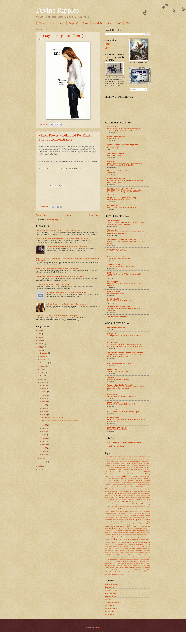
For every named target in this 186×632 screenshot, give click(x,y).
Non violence (143, 528)
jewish (137, 513)
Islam (118, 508)
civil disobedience (117, 478)
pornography (136, 539)
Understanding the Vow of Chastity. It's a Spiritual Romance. (66, 304)
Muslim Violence (110, 596)
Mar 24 (44, 405)
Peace (106, 532)
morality (128, 526)
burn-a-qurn (116, 465)
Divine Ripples (57, 10)
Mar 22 (44, 411)
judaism (107, 515)
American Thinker (113, 264)
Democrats (130, 484)
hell (115, 501)
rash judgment (146, 546)
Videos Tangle (109, 611)
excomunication (138, 491)
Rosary (131, 552)
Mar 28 (44, 392)
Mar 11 (44, 438)
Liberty (142, 517)
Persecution (116, 532)
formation (147, 493)
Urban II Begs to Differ (114, 155)
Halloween (135, 497)
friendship (125, 495)
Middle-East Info (110, 593)
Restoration (147, 550)
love (139, 520)
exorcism (147, 491)
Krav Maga (143, 515)
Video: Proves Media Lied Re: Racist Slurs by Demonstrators (65, 137)
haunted (107, 499)
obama (120, 530)
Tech (106, 567)
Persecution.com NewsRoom (117, 427)
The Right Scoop (113, 230)
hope (116, 504)
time (143, 567)
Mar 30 (44, 388)
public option (108, 546)
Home (42, 23)
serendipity (108, 559)
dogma (122, 487)
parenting (135, 530)
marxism (143, 522)
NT (111, 530)
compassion (108, 480)
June (42, 373)
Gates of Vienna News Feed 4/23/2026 (119, 364)
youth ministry (120, 574)
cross (134, 482)
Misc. (128, 23)
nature (132, 528)
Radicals (139, 546)
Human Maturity (123, 504)
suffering (130, 565)
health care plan (133, 499)
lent (121, 517)
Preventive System (125, 542)
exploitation (108, 493)
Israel (118, 23)
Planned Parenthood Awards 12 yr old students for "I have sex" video (60, 276)
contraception (116, 482)
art (149, 461)
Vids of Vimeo (109, 614)
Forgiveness (140, 493)
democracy (122, 484)
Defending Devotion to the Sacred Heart (120, 199)
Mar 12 (44, 435)
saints (142, 553)
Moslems (134, 526)
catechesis (141, 465)
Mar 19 (44, 428)
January (43, 462)
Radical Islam (132, 546)
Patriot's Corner (113, 402)
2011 (40, 347)
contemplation (108, 482)
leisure (117, 517)
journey (145, 513)
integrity (135, 506)
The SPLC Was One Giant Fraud (117, 371)
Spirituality (129, 563)
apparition (137, 461)
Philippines (132, 532)
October (43, 359)
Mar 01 (44, 454)
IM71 (142, 504)
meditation (119, 524)
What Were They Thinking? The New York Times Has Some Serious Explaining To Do (124, 355)
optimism (124, 530)
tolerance (147, 567)
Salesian (147, 552)
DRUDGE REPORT (111, 590)
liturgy (135, 520)
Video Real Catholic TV (113, 608)
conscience (138, 480)
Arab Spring (144, 461)
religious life (124, 550)
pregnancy (108, 542)
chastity (123, 474)
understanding (124, 570)
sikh (146, 559)
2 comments (44, 124)
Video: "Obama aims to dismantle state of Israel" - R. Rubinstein (57, 268)
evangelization (124, 491)
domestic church (129, 487)
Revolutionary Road (116, 552)
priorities (140, 542)
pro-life (147, 542)
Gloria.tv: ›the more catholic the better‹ (121, 188)
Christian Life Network (112, 584)
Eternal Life (133, 489)
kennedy (127, 515)
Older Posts (94, 215)
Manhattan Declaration (111, 522)
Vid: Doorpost (109, 605)
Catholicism (113, 472)
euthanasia (115, 491)
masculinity (108, 524)
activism (134, 459)
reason (117, 548)
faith (113, 493)
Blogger (97, 627)
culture (144, 482)
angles (112, 461)
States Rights (113, 565)
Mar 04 (44, 448)
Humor (138, 504)
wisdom (130, 572)
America (107, 461)
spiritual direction (135, 561)
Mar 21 (44, 415)
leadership (111, 517)
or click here (83, 169)
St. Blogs (108, 599)
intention (140, 506)
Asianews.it (111, 333)
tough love (108, 570)
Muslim (112, 528)
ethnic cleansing (145, 489)
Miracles (139, 524)
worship (113, 574)
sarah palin (108, 557)
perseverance (124, 532)
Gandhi (133, 495)
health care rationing (120, 499)
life (146, 517)
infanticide (123, 506)
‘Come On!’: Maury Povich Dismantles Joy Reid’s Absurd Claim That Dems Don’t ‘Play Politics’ (125, 223)
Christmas (135, 476)
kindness (132, 515)
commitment (128, 478)
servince (118, 559)
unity (130, 570)
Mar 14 (44, 431)
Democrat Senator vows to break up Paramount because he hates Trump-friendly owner (125, 233)
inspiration (129, 506)
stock (125, 565)
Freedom (119, 495)
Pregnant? (73, 23)
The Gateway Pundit (114, 220)
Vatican (140, 570)
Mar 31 (44, 385)
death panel (108, 484)
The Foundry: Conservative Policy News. (122, 239)
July (41, 369)
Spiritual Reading (109, 563)
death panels (115, 484)
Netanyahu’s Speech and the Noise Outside (121, 404)
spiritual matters (145, 561)
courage (130, 482)
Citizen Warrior (112, 395)
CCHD (119, 472)
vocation (124, 572)
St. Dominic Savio (139, 563)
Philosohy (139, 532)
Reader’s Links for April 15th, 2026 (118, 379)
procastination (108, 544)
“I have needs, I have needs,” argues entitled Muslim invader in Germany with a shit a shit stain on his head (124, 345)
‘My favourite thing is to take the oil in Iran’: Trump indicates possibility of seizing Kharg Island (126, 388)
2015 (40, 334)
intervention (147, 506)
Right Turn (111, 272)
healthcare (142, 499)
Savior (121, 557)
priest (135, 542)
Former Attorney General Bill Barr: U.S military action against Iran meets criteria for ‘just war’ (124, 129)
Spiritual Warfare (120, 563)
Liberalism (125, 517)
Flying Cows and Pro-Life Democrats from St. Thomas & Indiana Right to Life (62, 238)
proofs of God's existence (125, 544)
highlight (119, 501)
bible (125, 463)
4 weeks (112, 459)
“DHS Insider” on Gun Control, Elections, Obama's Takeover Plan (58, 230)
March (42, 382)
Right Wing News (113, 291)
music (148, 526)
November (44, 356)
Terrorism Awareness (112, 602)
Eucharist (108, 491)
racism (126, 546)
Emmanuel (126, 489)
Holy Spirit (132, 501)
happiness (141, 497)
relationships (109, 550)
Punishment (116, 546)
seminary (147, 557)
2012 (40, 344)
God (116, 497)
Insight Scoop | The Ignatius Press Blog (121, 198)
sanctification (129, 555)
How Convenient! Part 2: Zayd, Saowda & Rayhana (123, 412)
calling (135, 465)
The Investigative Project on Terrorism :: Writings (125, 352)
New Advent (111, 161)
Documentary (115, 487)
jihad (141, 513)
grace (127, 497)
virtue (115, 572)
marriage (133, 522)
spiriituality (126, 561)
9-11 (116, 459)
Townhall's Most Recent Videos (118, 307)
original (129, 530)
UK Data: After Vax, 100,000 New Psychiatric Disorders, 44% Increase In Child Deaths (125, 181)
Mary (148, 522)
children (129, 474)
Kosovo (137, 515)
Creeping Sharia (113, 417)
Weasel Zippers (113, 282)
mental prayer (126, 524)
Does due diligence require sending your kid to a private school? (67, 246)
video (106, 572)
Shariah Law (135, 559)
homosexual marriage (143, 501)
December (44, 353)
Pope (129, 540)
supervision (136, 565)
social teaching (112, 561)
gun (131, 497)
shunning (142, 559)
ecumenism (147, 487)
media (113, 524)
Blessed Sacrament (139, 463)
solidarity (119, 561)
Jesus (52, 23)
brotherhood (108, 465)
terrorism (125, 567)
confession (116, 480)
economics (139, 487)
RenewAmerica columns (116, 257)
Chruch (142, 476)
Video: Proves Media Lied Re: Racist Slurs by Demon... (60, 421)
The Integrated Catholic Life (117, 171)
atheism (112, 463)
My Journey (118, 528)
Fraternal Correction (110, 495)
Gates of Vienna (113, 362)
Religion (116, 550)
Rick (108, 44)
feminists (129, 493)
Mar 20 (44, 425)
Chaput (141, 472)
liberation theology (134, 517)
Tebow (148, 565)
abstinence (129, 459)
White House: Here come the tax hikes (119, 301)
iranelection (108, 509)
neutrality (137, 528)
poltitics (121, 539)
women (148, 572)
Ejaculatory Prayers (117, 489)
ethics (139, 489)
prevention (115, 542)
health (112, 499)
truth (113, 570)
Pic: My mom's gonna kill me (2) (62, 36)
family (117, 493)
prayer (148, 539)
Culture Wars (109, 587)
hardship (147, 497)
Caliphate (130, 465)
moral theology (120, 526)
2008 (40, 469)
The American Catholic (115, 154)
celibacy (124, 472)
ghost (141, 495)
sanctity (136, 555)
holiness (125, 502)
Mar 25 (44, 401)
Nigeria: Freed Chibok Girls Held (117, 429)
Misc (144, 524)
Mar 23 (44, 408)
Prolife (115, 544)
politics (113, 539)
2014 (40, 337)
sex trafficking (128, 559)
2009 (40, 466)
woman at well (142, 572)
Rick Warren (125, 552)
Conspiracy (147, 480)
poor (125, 539)
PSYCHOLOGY (145, 544)
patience (141, 530)
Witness (134, 572)
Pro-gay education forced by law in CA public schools (54, 284)
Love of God (146, 519)
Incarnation (108, 506)
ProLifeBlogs (112, 205)
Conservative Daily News (116, 136)
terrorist (131, 567)
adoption (140, 459)
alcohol (145, 459)
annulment (118, 461)
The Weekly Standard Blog (117, 316)
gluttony (112, 497)
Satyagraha (116, 557)
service (113, 559)
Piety (85, 23)
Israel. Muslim (142, 509)
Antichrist (97, 23)
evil (131, 491)
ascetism (107, 463)
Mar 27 (44, 395)
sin (149, 559)
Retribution (108, 552)
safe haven (137, 552)
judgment (112, 515)
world (109, 574)
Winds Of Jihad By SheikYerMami (119, 385)
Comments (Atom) (51, 220)
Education (108, 489)
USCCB (135, 570)
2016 (40, 331)
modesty (112, 526)
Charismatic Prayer (110, 474)
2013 (40, 340)
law (106, 517)
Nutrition (115, 530)
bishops (130, 463)
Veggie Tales (146, 570)
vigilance (111, 572)
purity (121, 546)
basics (121, 463)
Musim (106, 528)
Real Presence (109, 548)
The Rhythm (111, 173)
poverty (143, 539)
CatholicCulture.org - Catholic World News (122, 144)
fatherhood (122, 493)
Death (148, 482)
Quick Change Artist (113, 138)
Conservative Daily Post (116, 179)
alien (148, 459)
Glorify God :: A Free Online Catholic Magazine (124, 442)
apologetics (124, 461)
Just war (117, 515)
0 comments (44, 207)
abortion (121, 459)
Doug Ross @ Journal (115, 249)
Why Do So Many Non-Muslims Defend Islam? (122, 396)
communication (137, 478)
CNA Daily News (113, 127)
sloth (106, 561)
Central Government (132, 472)
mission (107, 526)
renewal (132, 550)
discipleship (108, 487)
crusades (138, 482)
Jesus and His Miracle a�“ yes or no (119, 258)
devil (135, 484)
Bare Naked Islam (113, 343)
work (106, 574)
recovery (132, 548)
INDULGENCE (116, 506)
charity (118, 474)
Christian (135, 474)
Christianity (125, 476)
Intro (61, 23)
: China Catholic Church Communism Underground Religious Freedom (125, 456)
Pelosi (110, 532)
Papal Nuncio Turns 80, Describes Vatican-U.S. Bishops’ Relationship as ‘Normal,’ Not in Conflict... (125, 164)
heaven (110, 501)
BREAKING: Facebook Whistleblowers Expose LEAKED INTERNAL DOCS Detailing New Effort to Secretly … (125, 191)
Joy (149, 513)
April (42, 379)
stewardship (120, 565)
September (44, 363)
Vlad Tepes (111, 377)
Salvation (122, 555)
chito (108, 47)
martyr (139, 522)
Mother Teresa (142, 526)
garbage (137, 495)
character (147, 472)
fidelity (134, 493)
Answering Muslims (114, 410)
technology (118, 567)
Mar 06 (44, 441)
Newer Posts (42, 215)
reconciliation (124, 548)
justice (122, 515)
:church (148, 456)
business (123, 465)
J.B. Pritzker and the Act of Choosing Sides (121, 266)
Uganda (118, 570)
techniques (111, 567)
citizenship (108, 478)
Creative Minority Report (116, 446)
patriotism (147, 530)
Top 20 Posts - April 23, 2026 (116, 251)
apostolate (131, 461)
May (42, 376)
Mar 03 (44, 451)
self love (141, 557)
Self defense (133, 557)
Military (134, 524)
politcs (107, 539)
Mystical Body (126, 528)
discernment (146, 484)
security (126, 557)
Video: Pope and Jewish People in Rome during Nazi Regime (57, 316)
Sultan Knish (112, 370)
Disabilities (140, 484)
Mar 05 (44, 445)
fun (129, 495)
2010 (40, 350)
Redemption (146, 548)
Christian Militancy (144, 474)
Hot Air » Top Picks (114, 299)
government (121, 497)
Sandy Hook (142, 555)
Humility (132, 504)
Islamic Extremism (127, 509)
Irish (113, 509)
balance (117, 463)
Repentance (139, 550)
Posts (133, 89)
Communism (146, 478)
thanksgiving (138, 567)
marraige (127, 522)
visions (120, 572)
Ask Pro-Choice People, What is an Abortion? (122, 207)
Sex (109, 23)
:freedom (107, 459)
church (147, 476)
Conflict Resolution (127, 480)
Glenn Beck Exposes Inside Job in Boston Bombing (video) (66, 292)
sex (122, 559)
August (42, 366)
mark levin (121, 522)
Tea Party (143, 565)
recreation (139, 548)
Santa (148, 555)
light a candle (128, 519)
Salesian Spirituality (112, 555)
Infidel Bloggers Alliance (116, 327)
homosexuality (109, 504)
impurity (147, 504)
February (43, 458)
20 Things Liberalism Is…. (115, 293)
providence (137, 544)
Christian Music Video (112, 476)
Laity (148, 515)
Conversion (124, 482)
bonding (148, 463)
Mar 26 (44, 398)
